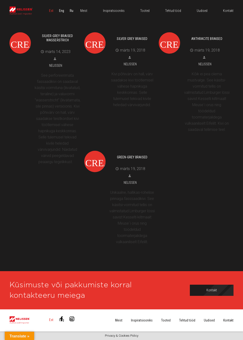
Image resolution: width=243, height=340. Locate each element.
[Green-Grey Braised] (119, 150)
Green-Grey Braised (132, 157)
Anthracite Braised (206, 39)
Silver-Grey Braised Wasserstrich (57, 38)
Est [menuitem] (51, 11)
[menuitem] (51, 11)
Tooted (166, 320)
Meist (118, 320)
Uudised (209, 320)
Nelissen (55, 65)
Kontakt (228, 320)
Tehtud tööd (187, 320)
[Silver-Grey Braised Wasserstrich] (45, 31)
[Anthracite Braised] (194, 31)
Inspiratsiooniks (142, 320)
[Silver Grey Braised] (119, 31)
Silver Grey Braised (132, 39)
